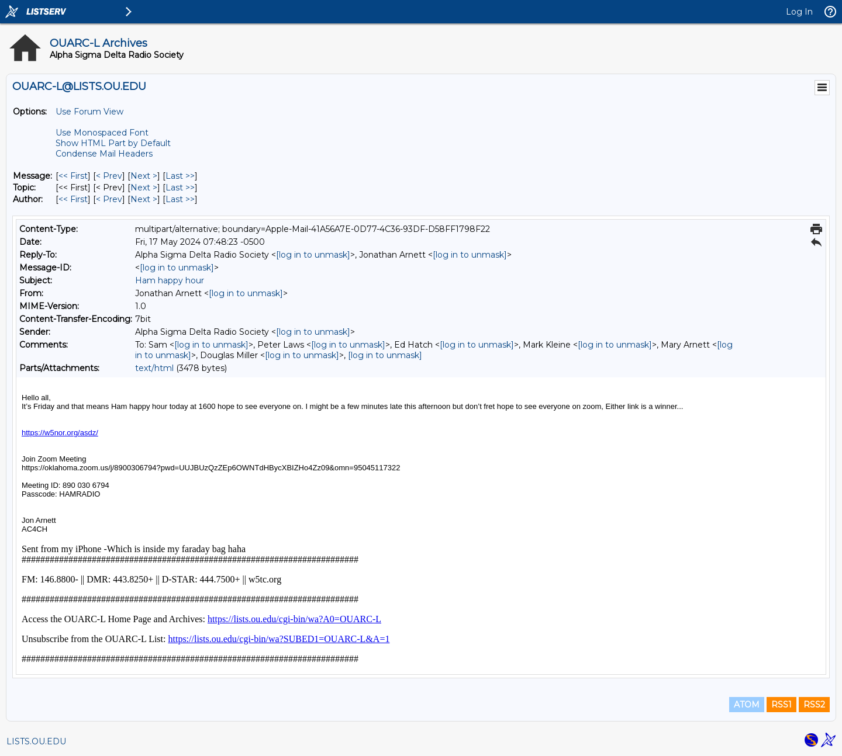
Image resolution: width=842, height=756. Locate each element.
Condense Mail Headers (104, 153)
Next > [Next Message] (143, 176)
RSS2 (814, 704)
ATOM (747, 704)
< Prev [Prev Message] (109, 176)
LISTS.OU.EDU (36, 741)
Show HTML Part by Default (113, 143)
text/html (154, 368)
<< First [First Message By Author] (73, 199)
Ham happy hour (169, 280)
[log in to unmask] (313, 254)
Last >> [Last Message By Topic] (180, 187)
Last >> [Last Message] (180, 176)
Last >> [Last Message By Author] (180, 199)
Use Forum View (89, 111)
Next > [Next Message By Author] (143, 199)
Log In (799, 11)
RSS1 (781, 704)
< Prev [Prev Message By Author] (109, 199)
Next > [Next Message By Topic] (143, 187)
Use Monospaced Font (102, 132)
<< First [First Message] (73, 176)
